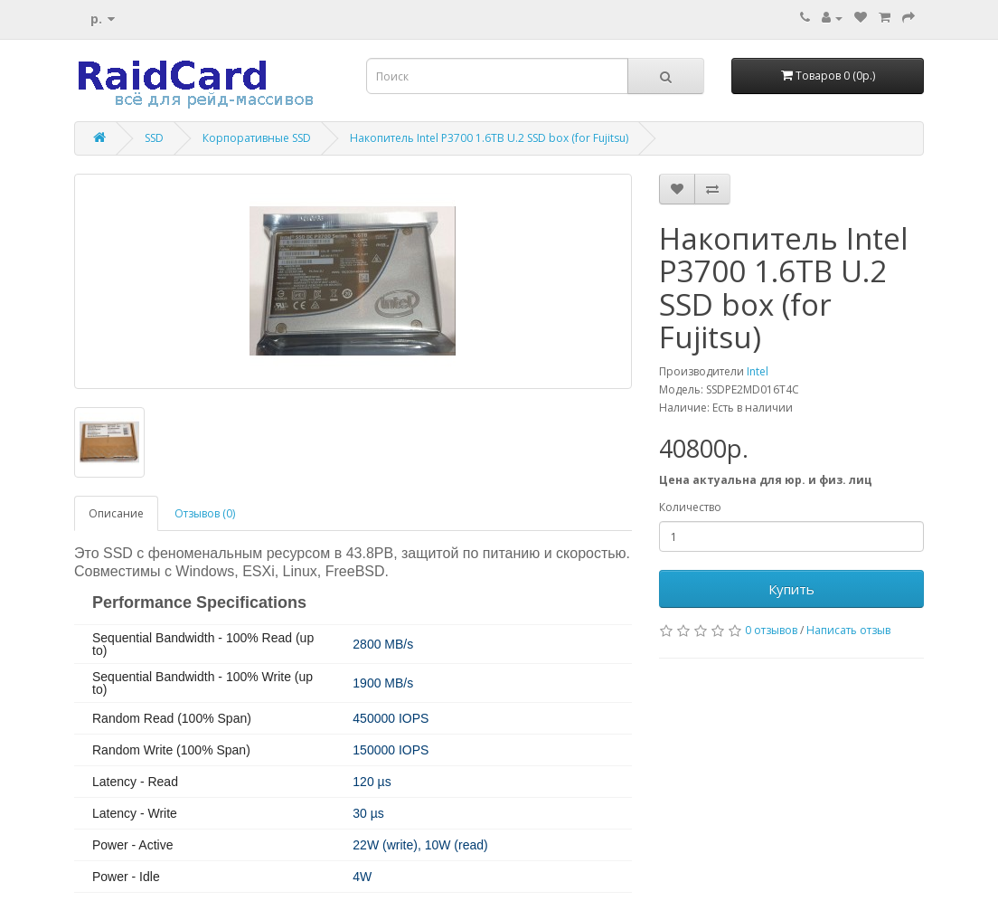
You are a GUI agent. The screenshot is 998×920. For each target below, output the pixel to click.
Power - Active (132, 845)
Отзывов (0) (204, 513)
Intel (757, 371)
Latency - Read (135, 781)
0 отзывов (771, 630)
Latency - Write (134, 813)
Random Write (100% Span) (171, 750)
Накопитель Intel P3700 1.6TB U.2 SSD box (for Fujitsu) (489, 138)
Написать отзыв (848, 630)
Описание (116, 513)
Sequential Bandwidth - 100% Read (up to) (203, 644)
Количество (690, 507)
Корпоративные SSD (256, 138)
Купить (791, 589)
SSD (154, 138)
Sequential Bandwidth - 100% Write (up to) (202, 683)
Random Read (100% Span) (171, 718)
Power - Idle (126, 876)
